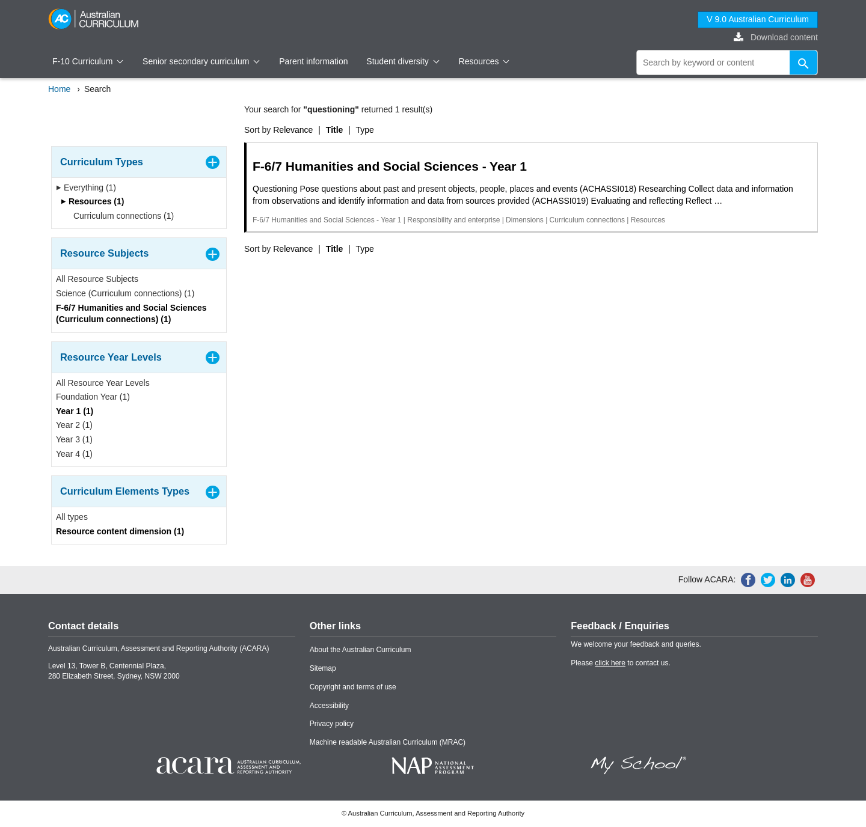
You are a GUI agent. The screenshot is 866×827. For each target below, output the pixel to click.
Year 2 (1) (74, 425)
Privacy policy (332, 723)
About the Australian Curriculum (360, 649)
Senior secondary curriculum (201, 61)
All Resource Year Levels (103, 383)
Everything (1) (86, 187)
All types (72, 517)
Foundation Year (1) (93, 396)
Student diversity (402, 61)
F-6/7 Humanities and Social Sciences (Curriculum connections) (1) (131, 314)
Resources (484, 61)
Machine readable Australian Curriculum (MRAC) (387, 742)
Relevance (293, 130)
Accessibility (329, 705)
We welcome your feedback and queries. (636, 644)
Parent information (313, 61)
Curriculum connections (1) (120, 216)
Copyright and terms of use (353, 687)
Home (59, 89)
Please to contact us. (620, 663)
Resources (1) (92, 201)
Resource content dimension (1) (120, 531)
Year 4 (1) (74, 454)
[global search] (727, 62)
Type (365, 130)
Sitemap (323, 668)
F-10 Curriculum (87, 61)
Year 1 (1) (74, 411)
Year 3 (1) (74, 439)
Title (334, 130)
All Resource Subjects (97, 279)
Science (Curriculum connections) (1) (125, 293)
